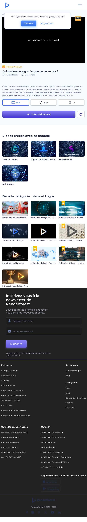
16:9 (15, 102)
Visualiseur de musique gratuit (14, 432)
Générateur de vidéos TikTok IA (55, 462)
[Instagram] (32, 512)
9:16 (43, 102)
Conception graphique (76, 398)
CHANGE (28, 23)
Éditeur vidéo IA (48, 442)
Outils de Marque (73, 370)
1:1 (71, 102)
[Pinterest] (38, 512)
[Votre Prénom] (43, 321)
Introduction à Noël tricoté (14, 217)
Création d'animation (10, 437)
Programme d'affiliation (12, 390)
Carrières (5, 380)
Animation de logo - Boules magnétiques (49, 263)
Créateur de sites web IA (52, 452)
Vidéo (68, 388)
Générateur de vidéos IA (52, 432)
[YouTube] (52, 512)
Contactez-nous (8, 375)
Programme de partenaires (13, 410)
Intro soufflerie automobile (71, 217)
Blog (68, 375)
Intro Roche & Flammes (13, 263)
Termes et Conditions (10, 400)
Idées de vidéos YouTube (52, 467)
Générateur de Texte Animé (13, 452)
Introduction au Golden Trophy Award (19, 286)
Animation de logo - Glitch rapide (45, 240)
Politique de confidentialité (13, 395)
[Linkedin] (59, 512)
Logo (68, 393)
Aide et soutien (8, 385)
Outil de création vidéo (11, 457)
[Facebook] (27, 512)
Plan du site (6, 405)
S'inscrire (16, 344)
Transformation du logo (12, 240)
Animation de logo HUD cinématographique (50, 217)
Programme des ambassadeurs (15, 415)
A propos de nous (9, 370)
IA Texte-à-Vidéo (48, 447)
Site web (69, 403)
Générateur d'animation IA (53, 437)
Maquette (70, 408)
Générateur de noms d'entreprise (56, 457)
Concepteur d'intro (9, 447)
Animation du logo (10, 442)
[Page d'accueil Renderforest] (7, 5)
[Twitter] (45, 512)
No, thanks (47, 23)
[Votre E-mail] (43, 331)
